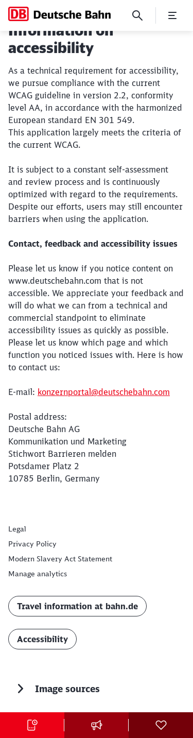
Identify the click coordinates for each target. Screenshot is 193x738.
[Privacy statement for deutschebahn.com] (32, 543)
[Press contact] (96, 725)
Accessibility (42, 639)
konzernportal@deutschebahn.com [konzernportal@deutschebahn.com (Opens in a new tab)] (104, 392)
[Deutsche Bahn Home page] (59, 14)
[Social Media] (161, 725)
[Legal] (17, 529)
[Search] (137, 15)
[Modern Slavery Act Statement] (60, 558)
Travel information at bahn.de (77, 606)
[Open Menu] (172, 15)
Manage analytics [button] (37, 573)
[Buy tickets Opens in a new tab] (32, 725)
